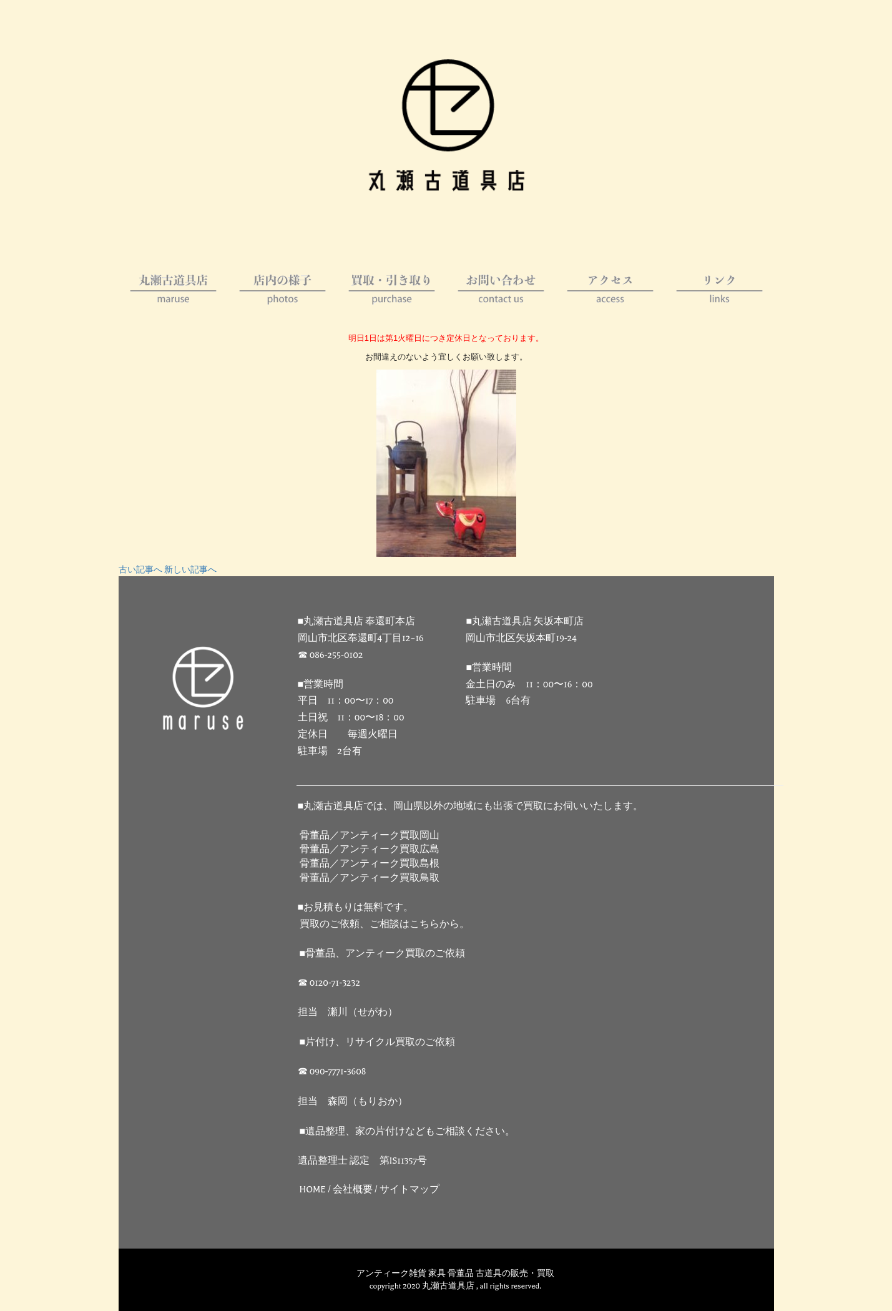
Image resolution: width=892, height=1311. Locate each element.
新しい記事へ (190, 570)
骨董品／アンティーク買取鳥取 (369, 878)
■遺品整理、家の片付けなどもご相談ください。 (408, 1131)
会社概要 (353, 1189)
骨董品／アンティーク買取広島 (369, 849)
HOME (313, 1189)
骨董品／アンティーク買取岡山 (369, 835)
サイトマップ (409, 1189)
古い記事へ (140, 570)
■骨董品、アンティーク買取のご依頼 (383, 953)
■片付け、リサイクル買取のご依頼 (378, 1042)
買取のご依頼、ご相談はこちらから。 (384, 924)
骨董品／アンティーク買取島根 (369, 863)
